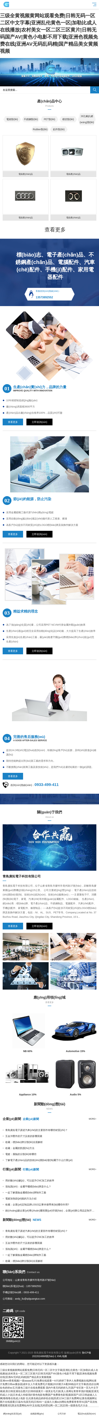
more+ (92, 1119)
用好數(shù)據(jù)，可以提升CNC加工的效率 (29, 1180)
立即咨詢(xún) (39, 422)
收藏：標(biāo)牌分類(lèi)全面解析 (24, 1142)
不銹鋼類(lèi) (31, 119)
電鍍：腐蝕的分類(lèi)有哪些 (20, 1154)
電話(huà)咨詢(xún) (86, 1411)
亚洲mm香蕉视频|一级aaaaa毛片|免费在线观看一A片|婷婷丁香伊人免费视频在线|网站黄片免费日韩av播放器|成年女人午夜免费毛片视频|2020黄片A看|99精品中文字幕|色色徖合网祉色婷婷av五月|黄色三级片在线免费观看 (49, 1384)
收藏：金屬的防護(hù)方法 (19, 1148)
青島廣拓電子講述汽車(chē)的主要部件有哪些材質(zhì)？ (36, 1130)
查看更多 (55, 229)
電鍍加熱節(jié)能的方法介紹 (20, 1198)
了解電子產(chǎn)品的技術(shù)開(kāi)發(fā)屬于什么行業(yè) (39, 1160)
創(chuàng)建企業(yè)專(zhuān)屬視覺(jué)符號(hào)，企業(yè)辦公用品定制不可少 (50, 1210)
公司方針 (62, 1411)
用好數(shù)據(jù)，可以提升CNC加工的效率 (29, 1237)
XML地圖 (62, 1356)
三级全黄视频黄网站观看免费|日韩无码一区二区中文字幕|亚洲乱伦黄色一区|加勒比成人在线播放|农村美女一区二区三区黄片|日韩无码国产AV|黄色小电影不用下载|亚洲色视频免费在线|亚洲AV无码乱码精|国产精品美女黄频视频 (49, 1373)
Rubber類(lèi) (40, 129)
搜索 (94, 89)
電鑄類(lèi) (12, 119)
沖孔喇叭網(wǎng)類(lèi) (87, 119)
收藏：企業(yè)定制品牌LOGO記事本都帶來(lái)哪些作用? (37, 1204)
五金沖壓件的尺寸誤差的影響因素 (23, 1136)
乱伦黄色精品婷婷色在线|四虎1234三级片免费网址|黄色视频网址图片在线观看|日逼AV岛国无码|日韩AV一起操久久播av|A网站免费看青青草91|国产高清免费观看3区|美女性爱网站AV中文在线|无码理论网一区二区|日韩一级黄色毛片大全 (48, 1402)
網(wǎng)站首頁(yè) (12, 1411)
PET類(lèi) (49, 119)
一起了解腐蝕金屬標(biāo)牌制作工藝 (25, 1192)
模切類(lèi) (68, 119)
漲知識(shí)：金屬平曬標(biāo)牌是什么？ (28, 1186)
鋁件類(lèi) (58, 129)
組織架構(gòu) (37, 1411)
